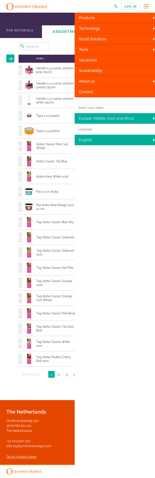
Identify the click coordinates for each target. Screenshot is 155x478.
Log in (130, 6)
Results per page (125, 375)
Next (100, 374)
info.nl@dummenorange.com (28, 446)
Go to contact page (21, 457)
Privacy (144, 472)
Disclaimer (128, 472)
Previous (32, 374)
